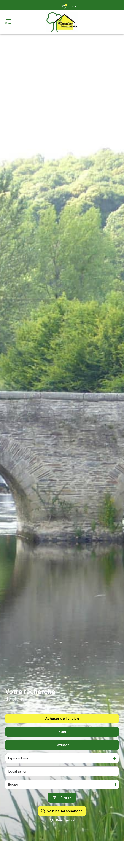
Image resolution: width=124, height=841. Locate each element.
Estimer (62, 748)
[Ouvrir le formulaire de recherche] (62, 801)
